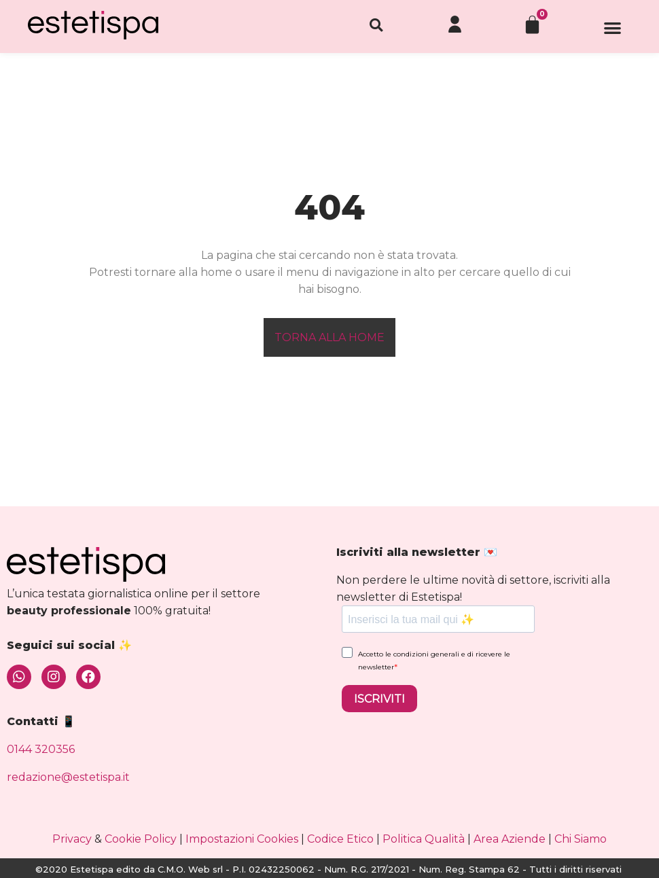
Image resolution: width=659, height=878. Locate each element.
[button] (613, 32)
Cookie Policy (141, 838)
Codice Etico (340, 838)
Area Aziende (510, 838)
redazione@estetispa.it (68, 777)
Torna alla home (329, 337)
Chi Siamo (580, 838)
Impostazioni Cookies (241, 838)
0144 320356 (41, 749)
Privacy (72, 838)
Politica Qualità (423, 838)
